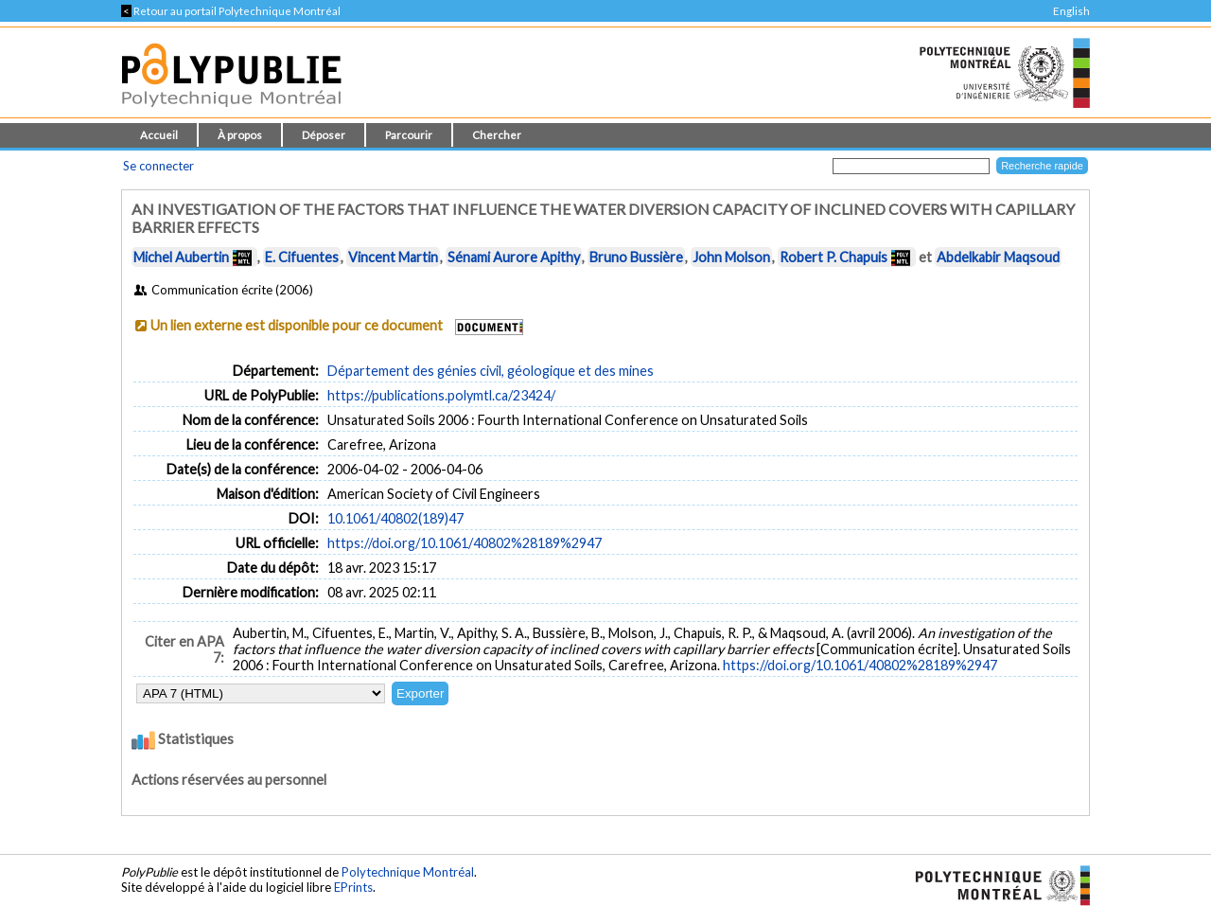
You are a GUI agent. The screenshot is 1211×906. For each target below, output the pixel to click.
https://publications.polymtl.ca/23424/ (441, 395)
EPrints (353, 887)
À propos (240, 135)
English (1071, 11)
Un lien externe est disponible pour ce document (296, 325)
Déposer (323, 135)
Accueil (159, 135)
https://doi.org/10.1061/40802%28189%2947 (464, 543)
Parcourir (408, 135)
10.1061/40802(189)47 (395, 518)
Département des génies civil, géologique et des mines (490, 371)
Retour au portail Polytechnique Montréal (231, 11)
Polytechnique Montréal (408, 871)
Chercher (496, 135)
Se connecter (158, 165)
